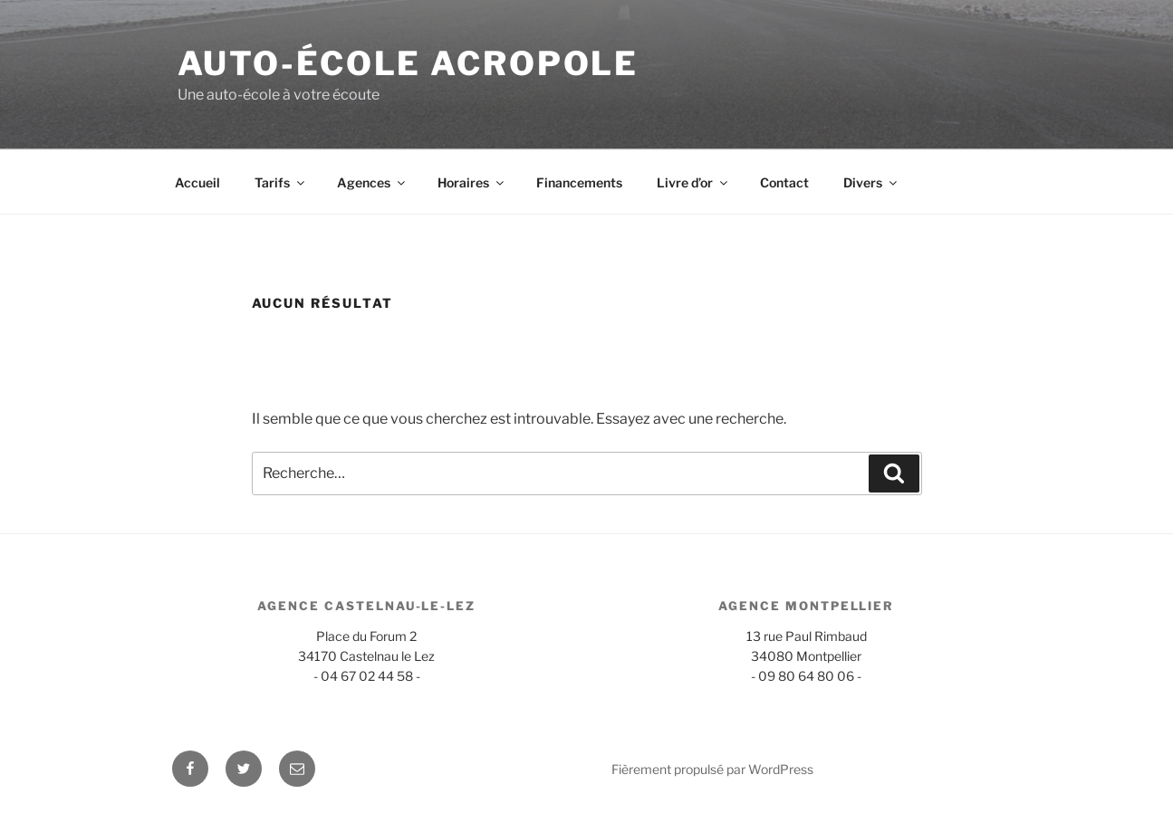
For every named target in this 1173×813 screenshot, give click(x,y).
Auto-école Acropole (408, 63)
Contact (784, 182)
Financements (579, 182)
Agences (372, 182)
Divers (871, 182)
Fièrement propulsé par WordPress (712, 769)
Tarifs (281, 182)
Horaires (471, 182)
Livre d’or (693, 182)
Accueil (197, 182)
